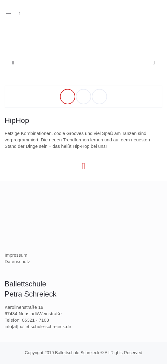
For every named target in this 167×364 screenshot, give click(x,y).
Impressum (16, 255)
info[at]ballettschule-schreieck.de (38, 326)
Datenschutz (17, 261)
